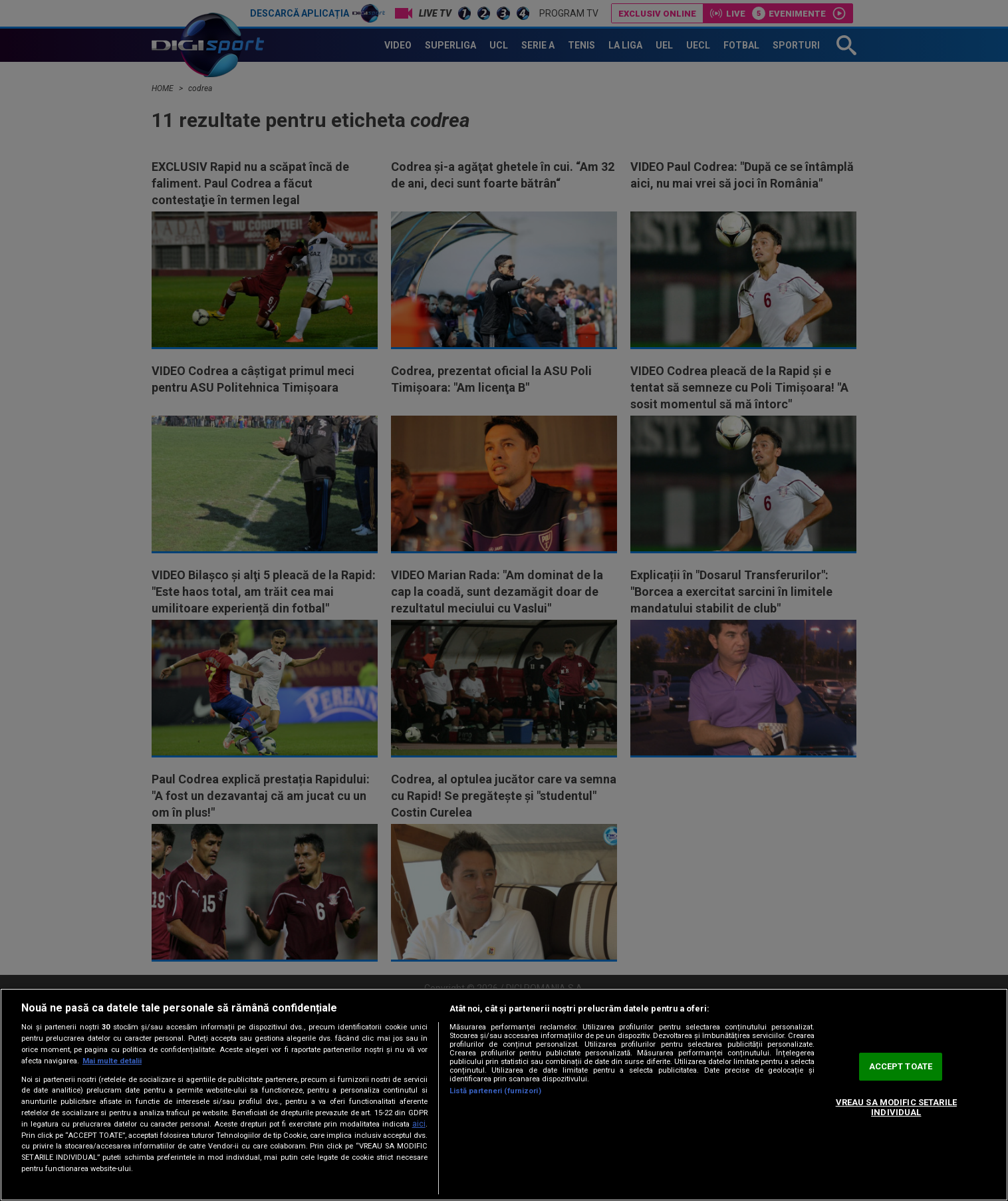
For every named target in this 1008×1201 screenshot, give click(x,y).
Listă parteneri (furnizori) (495, 1091)
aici (419, 1124)
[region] (504, 1094)
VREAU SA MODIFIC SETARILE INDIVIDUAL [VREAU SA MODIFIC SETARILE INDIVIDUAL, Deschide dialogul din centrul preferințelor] (896, 1107)
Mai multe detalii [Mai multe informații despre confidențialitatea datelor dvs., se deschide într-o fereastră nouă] (112, 1061)
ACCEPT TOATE (901, 1066)
